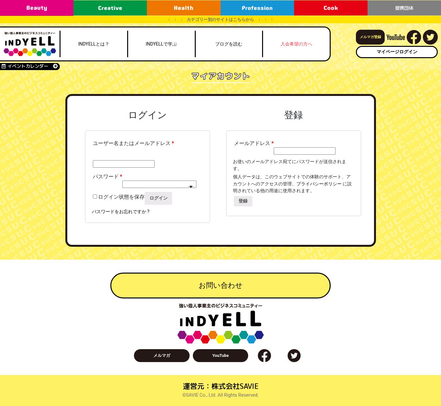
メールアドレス (254, 143)
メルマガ (161, 355)
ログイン (158, 198)
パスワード (107, 176)
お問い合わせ (221, 285)
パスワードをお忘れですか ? (120, 211)
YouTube (220, 355)
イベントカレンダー (30, 66)
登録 (243, 201)
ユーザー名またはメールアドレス (133, 143)
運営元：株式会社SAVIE (221, 386)
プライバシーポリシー (319, 184)
